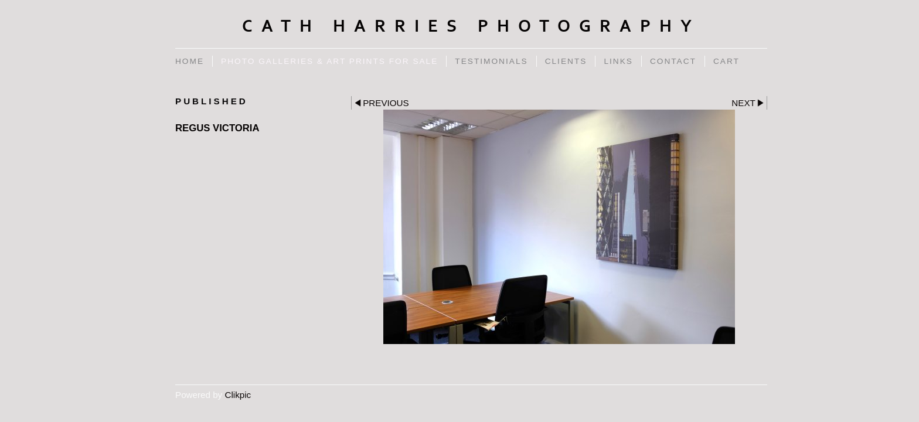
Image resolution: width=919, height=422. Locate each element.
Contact (673, 61)
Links (618, 61)
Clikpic (237, 395)
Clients (566, 61)
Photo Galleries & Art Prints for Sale (329, 61)
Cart (726, 61)
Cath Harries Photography (471, 26)
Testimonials (491, 61)
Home (189, 61)
